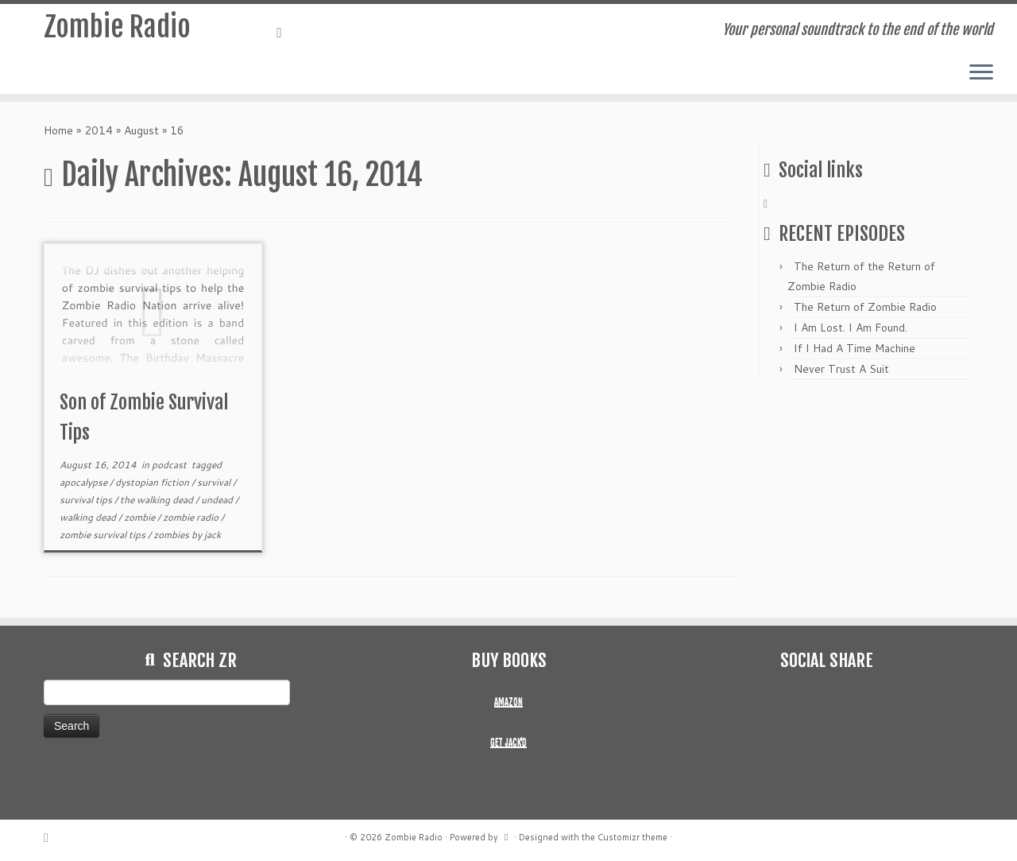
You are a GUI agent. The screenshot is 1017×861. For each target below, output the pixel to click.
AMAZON (508, 702)
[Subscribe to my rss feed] (284, 31)
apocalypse (85, 482)
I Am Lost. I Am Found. (850, 327)
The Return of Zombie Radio (865, 307)
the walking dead (157, 499)
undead (218, 499)
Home (58, 130)
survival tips (87, 499)
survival (215, 482)
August (141, 130)
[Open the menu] (981, 73)
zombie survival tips (104, 534)
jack (212, 534)
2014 (98, 130)
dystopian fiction (153, 482)
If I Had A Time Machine (854, 348)
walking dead (89, 517)
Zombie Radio (117, 32)
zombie (140, 517)
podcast (170, 464)
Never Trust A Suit (841, 369)
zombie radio (192, 517)
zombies (172, 534)
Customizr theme (632, 837)
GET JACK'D (508, 742)
